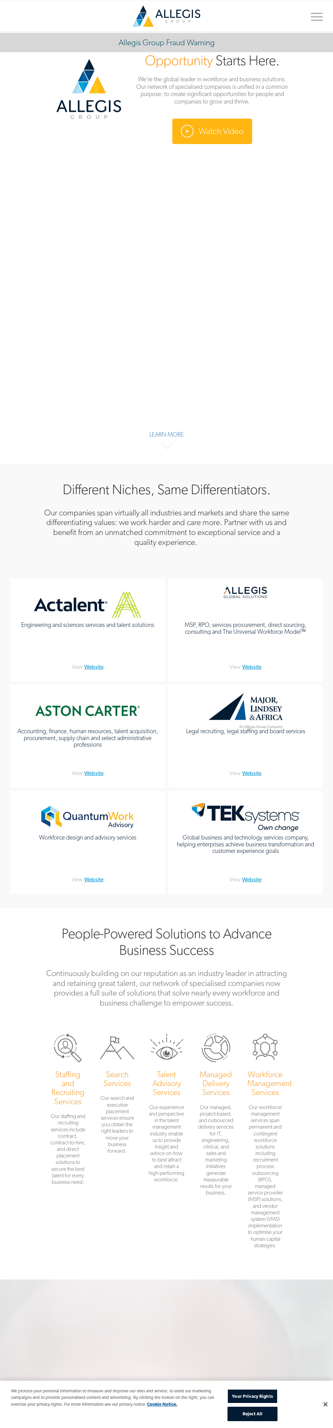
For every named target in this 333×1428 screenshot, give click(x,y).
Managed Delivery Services (216, 1115)
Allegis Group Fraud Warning (167, 42)
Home (166, 16)
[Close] (325, 1404)
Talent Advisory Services (166, 1109)
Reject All (252, 1413)
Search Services (117, 1094)
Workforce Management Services (265, 1142)
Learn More (166, 434)
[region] (166, 1404)
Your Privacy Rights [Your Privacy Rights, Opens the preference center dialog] (252, 1396)
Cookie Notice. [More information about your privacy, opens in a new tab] (162, 1404)
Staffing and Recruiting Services (67, 1110)
